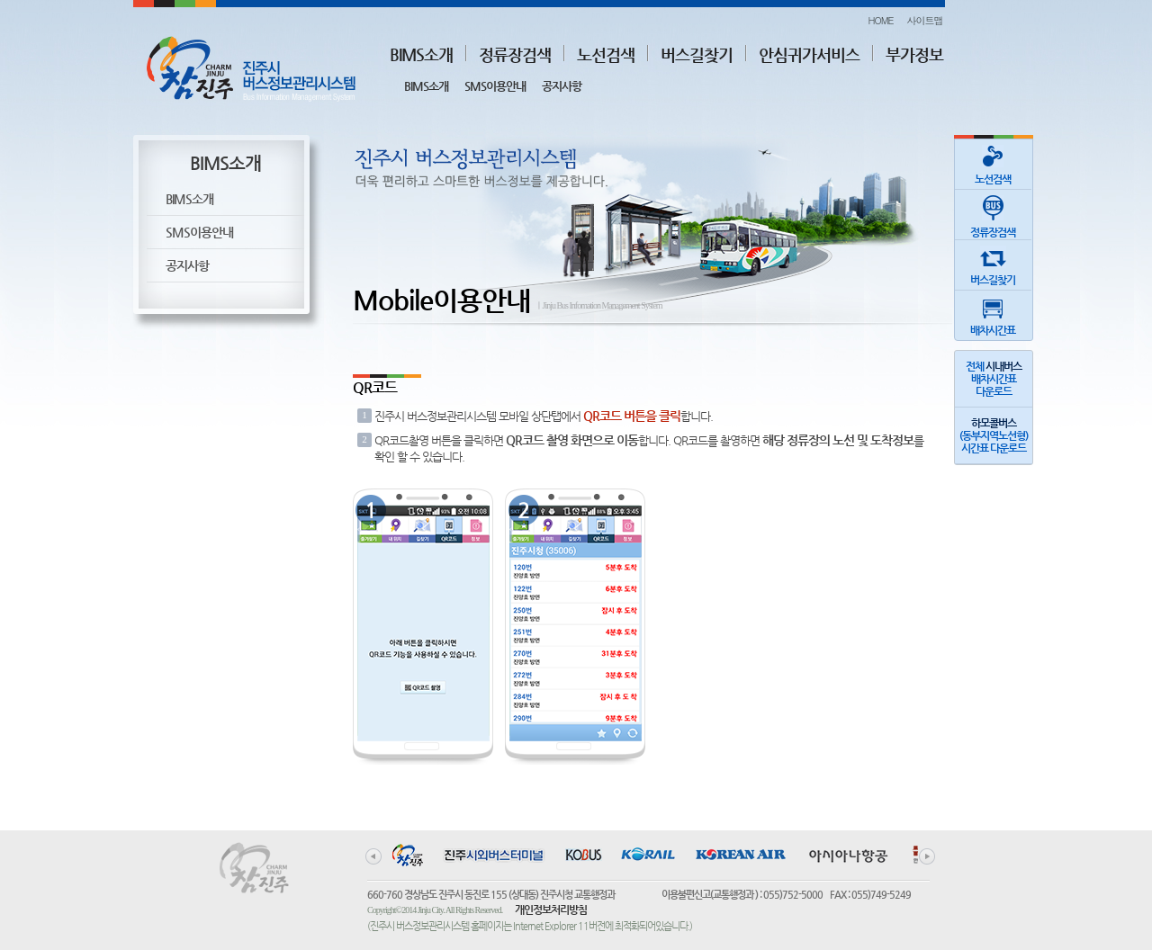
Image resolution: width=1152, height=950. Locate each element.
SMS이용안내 (495, 86)
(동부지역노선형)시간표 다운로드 (993, 435)
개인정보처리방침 (551, 909)
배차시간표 (992, 313)
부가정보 (914, 54)
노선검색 (605, 54)
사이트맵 (925, 20)
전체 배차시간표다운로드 (994, 379)
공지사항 (561, 86)
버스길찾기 (697, 54)
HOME (880, 20)
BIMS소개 (421, 54)
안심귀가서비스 (809, 54)
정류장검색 (515, 54)
